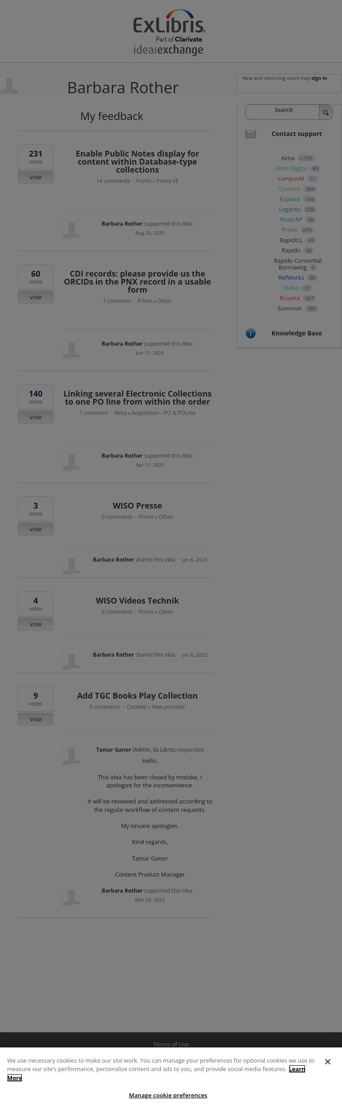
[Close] (328, 1068)
